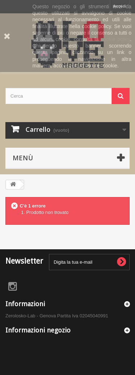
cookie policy (115, 39)
